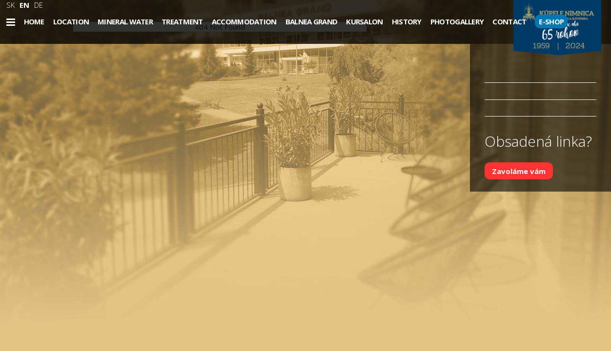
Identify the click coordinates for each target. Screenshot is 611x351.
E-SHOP (551, 21)
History (407, 21)
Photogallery (457, 21)
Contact (509, 21)
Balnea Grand (311, 21)
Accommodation (244, 21)
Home (34, 21)
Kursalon (364, 21)
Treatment (182, 21)
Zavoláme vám (519, 171)
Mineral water (125, 21)
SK (10, 5)
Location (71, 21)
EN (24, 5)
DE (38, 5)
